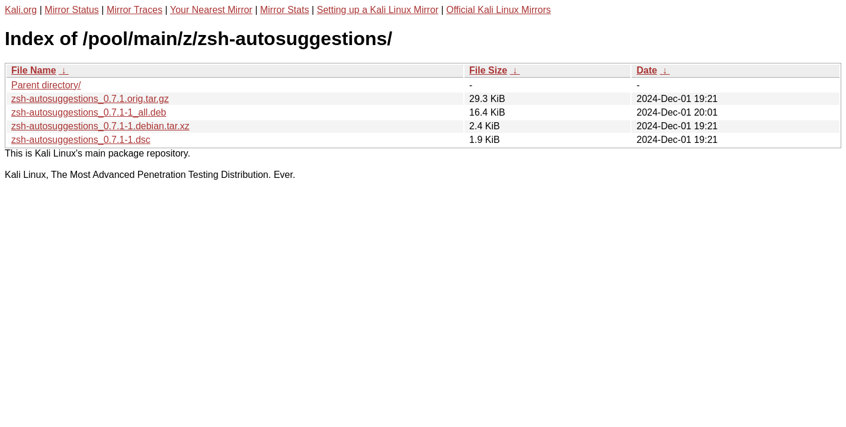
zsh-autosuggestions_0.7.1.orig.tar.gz (90, 99)
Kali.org (21, 10)
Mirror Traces (134, 10)
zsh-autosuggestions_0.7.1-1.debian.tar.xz (100, 126)
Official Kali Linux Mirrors (498, 10)
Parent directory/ (46, 85)
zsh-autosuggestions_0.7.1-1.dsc (80, 140)
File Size (488, 70)
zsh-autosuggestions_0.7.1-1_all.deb (88, 112)
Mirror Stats (284, 10)
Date (646, 70)
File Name (33, 70)
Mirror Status (71, 10)
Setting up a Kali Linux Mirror (377, 10)
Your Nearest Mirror (211, 10)
